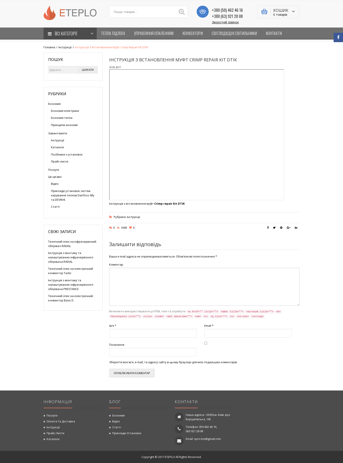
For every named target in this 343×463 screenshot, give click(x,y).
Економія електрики (65, 111)
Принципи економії (64, 125)
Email (209, 326)
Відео (55, 184)
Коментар (116, 264)
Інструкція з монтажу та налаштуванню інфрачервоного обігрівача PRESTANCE (70, 284)
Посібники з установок (67, 154)
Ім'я (112, 326)
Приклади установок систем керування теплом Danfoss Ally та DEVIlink (72, 195)
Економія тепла (61, 118)
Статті (55, 207)
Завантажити (57, 133)
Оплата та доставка (61, 421)
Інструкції (65, 47)
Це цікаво (55, 177)
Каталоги (57, 147)
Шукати (88, 70)
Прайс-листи (59, 161)
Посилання (116, 345)
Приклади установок (127, 433)
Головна (49, 47)
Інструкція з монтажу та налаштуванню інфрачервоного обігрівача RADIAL (70, 257)
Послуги (53, 170)
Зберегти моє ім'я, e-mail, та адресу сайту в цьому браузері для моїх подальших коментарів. (173, 362)
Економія (54, 104)
